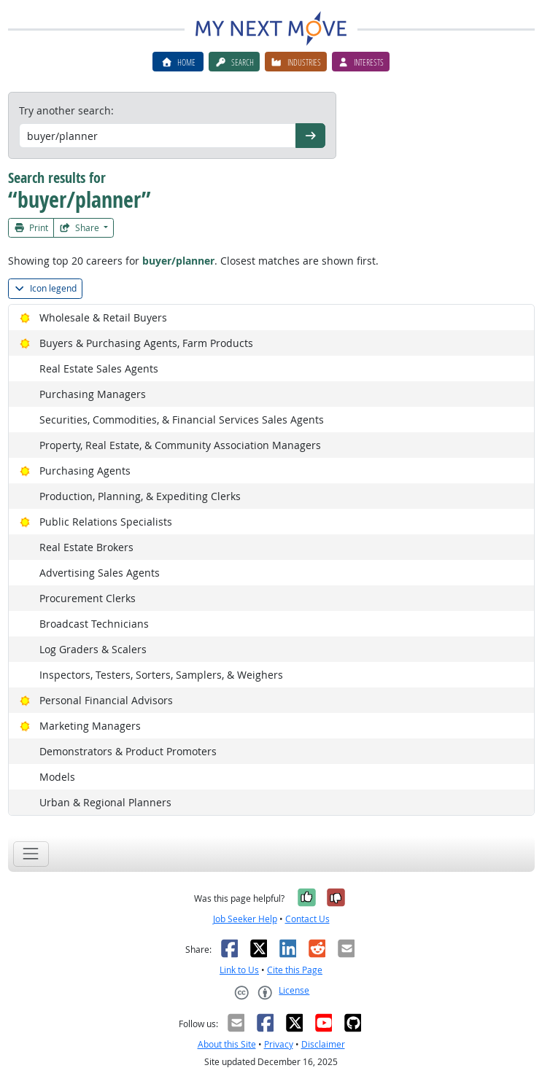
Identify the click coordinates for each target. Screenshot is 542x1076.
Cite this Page (294, 970)
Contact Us (307, 919)
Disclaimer (323, 1044)
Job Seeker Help (245, 919)
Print (31, 228)
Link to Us (239, 970)
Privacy (278, 1044)
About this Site (227, 1044)
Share (80, 228)
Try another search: (66, 110)
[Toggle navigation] (31, 854)
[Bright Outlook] (25, 317)
